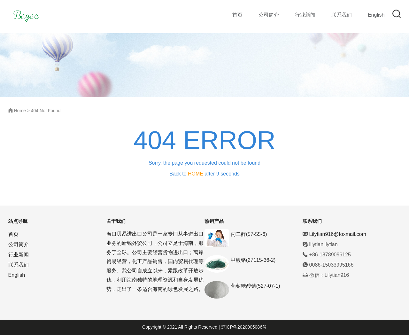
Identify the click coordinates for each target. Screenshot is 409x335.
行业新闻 (305, 15)
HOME (195, 173)
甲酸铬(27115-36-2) (253, 260)
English (376, 15)
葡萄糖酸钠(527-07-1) (255, 286)
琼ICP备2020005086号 (243, 327)
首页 (237, 15)
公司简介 (269, 15)
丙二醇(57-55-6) (249, 234)
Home (17, 110)
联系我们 (341, 15)
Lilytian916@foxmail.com (337, 234)
